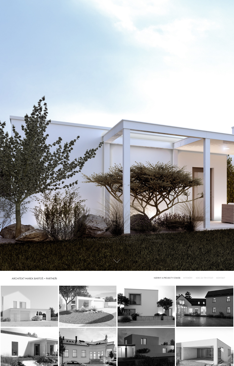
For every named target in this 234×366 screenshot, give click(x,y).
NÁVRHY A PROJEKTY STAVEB (167, 278)
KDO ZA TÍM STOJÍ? (204, 278)
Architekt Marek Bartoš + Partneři (34, 278)
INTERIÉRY (187, 278)
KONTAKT (220, 278)
